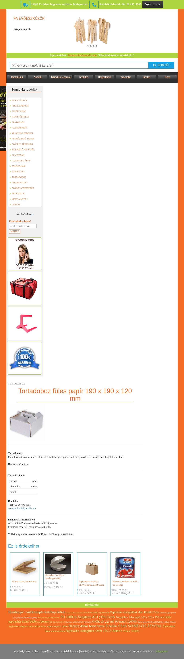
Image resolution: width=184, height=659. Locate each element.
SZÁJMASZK (16, 122)
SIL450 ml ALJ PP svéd (58, 622)
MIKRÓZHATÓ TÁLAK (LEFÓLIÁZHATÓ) (21, 138)
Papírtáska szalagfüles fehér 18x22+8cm (92, 631)
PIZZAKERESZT (18, 182)
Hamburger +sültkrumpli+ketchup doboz (36, 612)
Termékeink (17, 77)
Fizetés (146, 77)
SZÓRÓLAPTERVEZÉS (21, 188)
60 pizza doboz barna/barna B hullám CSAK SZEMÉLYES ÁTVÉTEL (115, 626)
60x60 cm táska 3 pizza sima (97, 612)
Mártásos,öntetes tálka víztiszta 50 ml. (49, 618)
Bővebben (148, 651)
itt (32, 214)
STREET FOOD (17, 111)
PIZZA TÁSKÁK (18, 100)
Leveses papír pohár (168, 612)
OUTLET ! (15, 204)
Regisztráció (104, 77)
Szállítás (83, 77)
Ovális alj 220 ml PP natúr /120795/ (114, 621)
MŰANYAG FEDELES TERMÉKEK (21, 133)
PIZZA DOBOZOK (19, 106)
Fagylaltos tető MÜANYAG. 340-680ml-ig (78, 622)
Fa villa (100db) (129, 631)
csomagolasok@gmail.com (22, 508)
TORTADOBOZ (17, 177)
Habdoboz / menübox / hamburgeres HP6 (58, 567)
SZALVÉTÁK (17, 155)
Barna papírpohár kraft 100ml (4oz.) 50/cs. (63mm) (157, 622)
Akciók (37, 77)
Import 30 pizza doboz (57, 626)
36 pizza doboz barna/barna (25, 568)
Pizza (167, 77)
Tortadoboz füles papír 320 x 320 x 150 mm (140, 617)
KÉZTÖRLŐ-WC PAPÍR (21, 149)
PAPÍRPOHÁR (17, 166)
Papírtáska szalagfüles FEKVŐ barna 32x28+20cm (92, 570)
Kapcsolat (125, 77)
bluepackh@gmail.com (82, 55)
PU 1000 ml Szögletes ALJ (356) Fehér (88, 617)
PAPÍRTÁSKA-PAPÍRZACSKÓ (18, 171)
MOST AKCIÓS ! (18, 199)
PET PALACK (17, 193)
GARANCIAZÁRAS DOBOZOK (20, 160)
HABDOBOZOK (18, 127)
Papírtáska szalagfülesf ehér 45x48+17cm (134, 612)
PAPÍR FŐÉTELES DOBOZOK (19, 117)
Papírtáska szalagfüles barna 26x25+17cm (27, 626)
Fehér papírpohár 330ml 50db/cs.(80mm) (25, 618)
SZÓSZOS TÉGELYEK (21, 144)
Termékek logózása (61, 77)
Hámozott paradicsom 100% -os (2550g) (125, 570)
